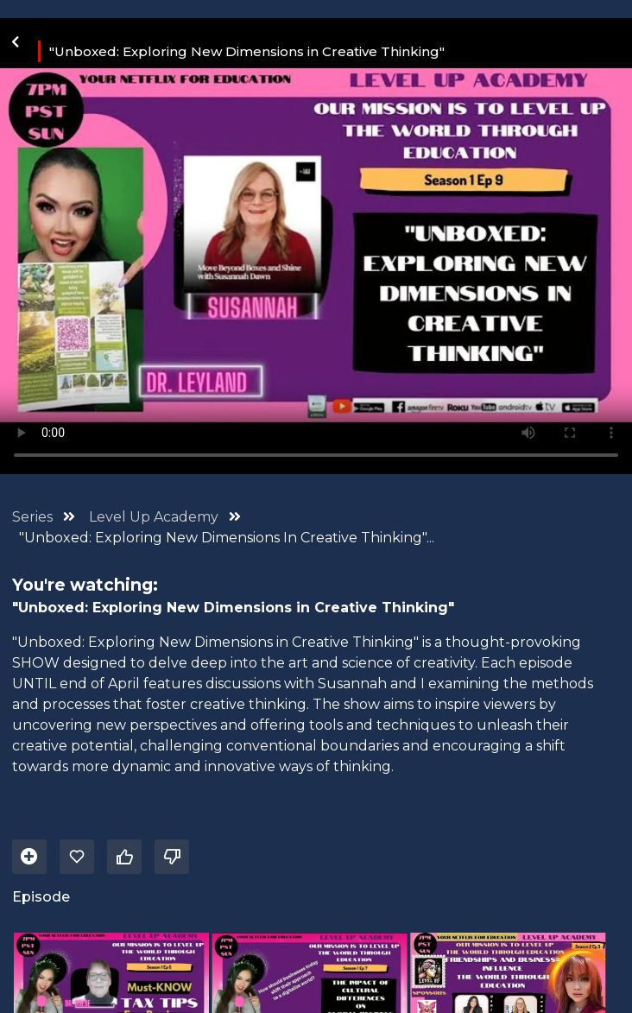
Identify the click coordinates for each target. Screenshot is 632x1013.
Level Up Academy (155, 517)
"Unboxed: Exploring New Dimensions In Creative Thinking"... (226, 537)
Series (32, 517)
